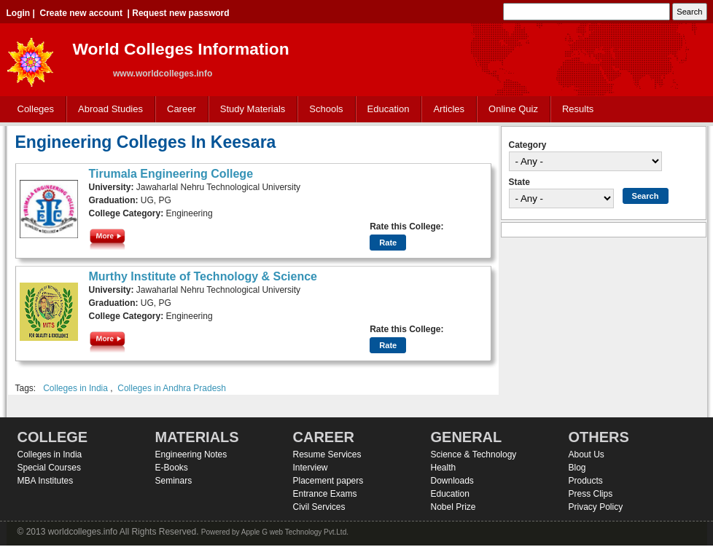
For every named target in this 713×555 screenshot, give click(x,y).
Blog (577, 467)
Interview (310, 467)
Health (443, 467)
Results (577, 108)
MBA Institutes (45, 481)
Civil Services (319, 507)
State (519, 182)
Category (528, 145)
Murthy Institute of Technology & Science (203, 276)
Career (178, 109)
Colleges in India (75, 388)
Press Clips (591, 494)
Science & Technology (474, 454)
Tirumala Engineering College (171, 174)
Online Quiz (513, 108)
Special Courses (49, 467)
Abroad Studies (107, 109)
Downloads (452, 481)
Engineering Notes (191, 454)
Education (385, 109)
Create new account (81, 13)
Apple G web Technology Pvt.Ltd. (294, 532)
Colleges (33, 109)
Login (19, 13)
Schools (323, 109)
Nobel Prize (453, 507)
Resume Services (327, 454)
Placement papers (328, 481)
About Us (586, 454)
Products (586, 481)
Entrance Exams (325, 494)
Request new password (180, 13)
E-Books (171, 467)
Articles (448, 108)
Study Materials (249, 109)
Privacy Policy (596, 507)
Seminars (173, 481)
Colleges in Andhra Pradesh (171, 388)
